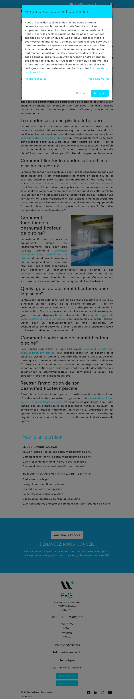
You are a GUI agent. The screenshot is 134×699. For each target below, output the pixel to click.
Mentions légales (35, 78)
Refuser (81, 93)
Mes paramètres (99, 78)
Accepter (99, 93)
